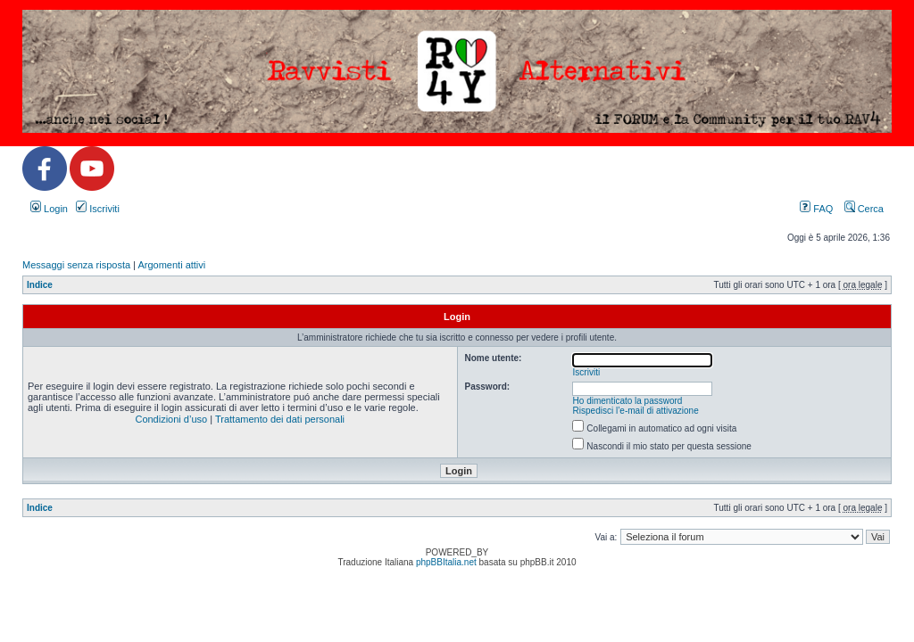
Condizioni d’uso (171, 419)
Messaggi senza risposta (76, 264)
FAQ (816, 208)
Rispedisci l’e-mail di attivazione (636, 411)
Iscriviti (98, 208)
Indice (40, 285)
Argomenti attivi (171, 264)
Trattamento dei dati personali (280, 419)
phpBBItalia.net (446, 562)
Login (49, 208)
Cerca (864, 208)
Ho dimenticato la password (628, 401)
